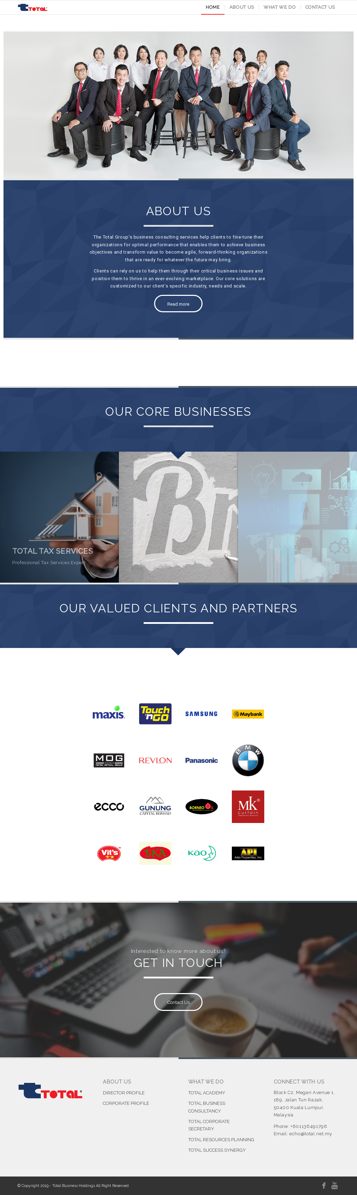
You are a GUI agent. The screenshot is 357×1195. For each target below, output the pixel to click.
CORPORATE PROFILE (126, 1103)
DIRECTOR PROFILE (124, 1092)
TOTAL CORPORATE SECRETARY (209, 1125)
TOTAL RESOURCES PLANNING (221, 1139)
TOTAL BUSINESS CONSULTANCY (206, 1107)
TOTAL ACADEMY (206, 1092)
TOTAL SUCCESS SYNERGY (217, 1150)
